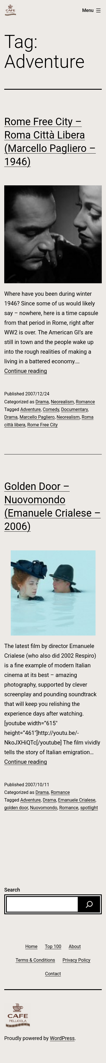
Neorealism (62, 401)
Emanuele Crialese (76, 800)
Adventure (30, 409)
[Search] (89, 904)
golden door (16, 807)
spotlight (89, 807)
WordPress (62, 1038)
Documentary (74, 409)
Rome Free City (42, 424)
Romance (85, 401)
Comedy (51, 409)
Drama (42, 401)
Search (12, 890)
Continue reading (25, 371)
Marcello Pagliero (37, 417)
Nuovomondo (43, 807)
